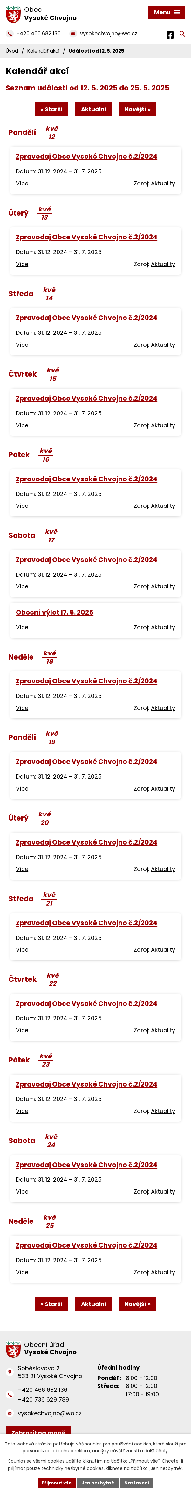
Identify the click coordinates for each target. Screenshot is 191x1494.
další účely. (156, 1451)
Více (22, 184)
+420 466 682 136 (42, 1390)
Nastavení (137, 1482)
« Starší (51, 109)
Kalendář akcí (43, 51)
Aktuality (163, 184)
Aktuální (93, 109)
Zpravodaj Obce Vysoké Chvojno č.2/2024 (86, 156)
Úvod (12, 51)
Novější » (138, 109)
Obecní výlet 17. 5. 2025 (54, 612)
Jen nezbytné (98, 1482)
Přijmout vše (56, 1482)
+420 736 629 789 (43, 1400)
